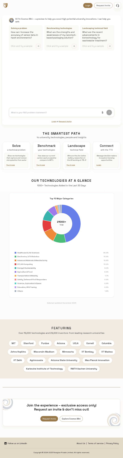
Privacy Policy (112, 443)
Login (87, 5)
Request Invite (103, 5)
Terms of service (96, 443)
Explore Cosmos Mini (71, 418)
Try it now (10, 165)
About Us (81, 443)
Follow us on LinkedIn (15, 443)
